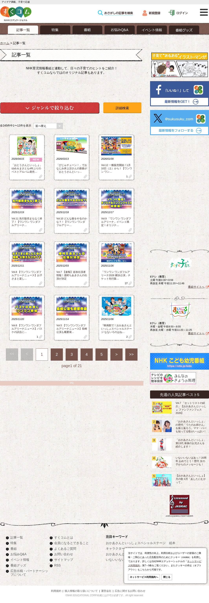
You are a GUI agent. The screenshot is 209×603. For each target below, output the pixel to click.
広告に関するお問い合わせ (130, 591)
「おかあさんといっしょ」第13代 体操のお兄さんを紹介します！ (191, 443)
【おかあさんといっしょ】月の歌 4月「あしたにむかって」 (191, 479)
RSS (57, 565)
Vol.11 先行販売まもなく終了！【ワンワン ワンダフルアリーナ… (27, 222)
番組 (13, 548)
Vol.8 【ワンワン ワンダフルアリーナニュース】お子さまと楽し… (27, 275)
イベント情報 (19, 559)
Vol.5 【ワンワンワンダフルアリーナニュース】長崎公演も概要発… (71, 329)
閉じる (166, 577)
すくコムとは (63, 537)
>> (131, 354)
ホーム (4, 43)
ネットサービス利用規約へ (144, 577)
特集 (13, 543)
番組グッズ (18, 565)
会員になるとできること (71, 543)
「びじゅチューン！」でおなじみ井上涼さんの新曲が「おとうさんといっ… (71, 168)
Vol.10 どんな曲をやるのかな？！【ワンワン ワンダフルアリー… (71, 222)
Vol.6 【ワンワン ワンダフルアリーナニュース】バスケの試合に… (27, 329)
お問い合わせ (63, 554)
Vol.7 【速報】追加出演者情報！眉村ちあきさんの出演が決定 (71, 275)
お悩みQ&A (18, 554)
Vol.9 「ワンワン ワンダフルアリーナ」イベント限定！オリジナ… (116, 222)
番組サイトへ (196, 286)
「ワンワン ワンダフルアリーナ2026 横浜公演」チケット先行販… (115, 275)
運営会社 (106, 591)
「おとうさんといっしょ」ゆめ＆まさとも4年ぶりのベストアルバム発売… (27, 168)
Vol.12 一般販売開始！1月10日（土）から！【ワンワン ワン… (116, 168)
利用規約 (56, 591)
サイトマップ (63, 559)
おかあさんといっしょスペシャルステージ (136, 543)
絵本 (172, 543)
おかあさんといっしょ (121, 554)
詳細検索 (122, 108)
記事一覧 (16, 537)
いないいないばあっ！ (121, 559)
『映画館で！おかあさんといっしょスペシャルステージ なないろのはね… (116, 329)
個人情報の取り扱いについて (81, 591)
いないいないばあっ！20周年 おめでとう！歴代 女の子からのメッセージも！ (191, 461)
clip (40, 176)
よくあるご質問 (65, 548)
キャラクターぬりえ (120, 548)
